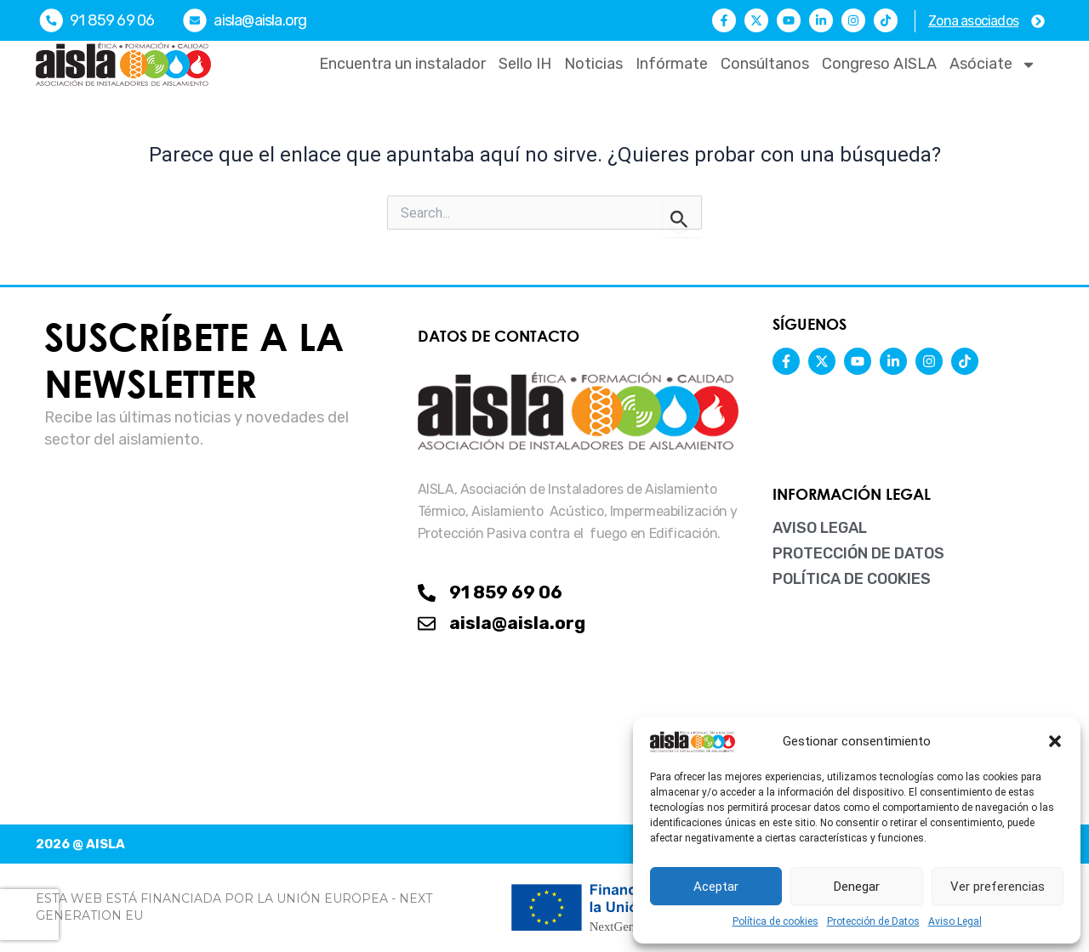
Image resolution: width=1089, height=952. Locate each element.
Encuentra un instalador (402, 63)
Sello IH (525, 63)
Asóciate (992, 64)
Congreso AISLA (879, 63)
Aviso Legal (955, 921)
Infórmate (672, 63)
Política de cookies (775, 921)
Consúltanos (765, 63)
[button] (1054, 741)
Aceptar (715, 886)
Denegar (857, 886)
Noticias (593, 63)
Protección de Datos (873, 921)
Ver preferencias (997, 886)
